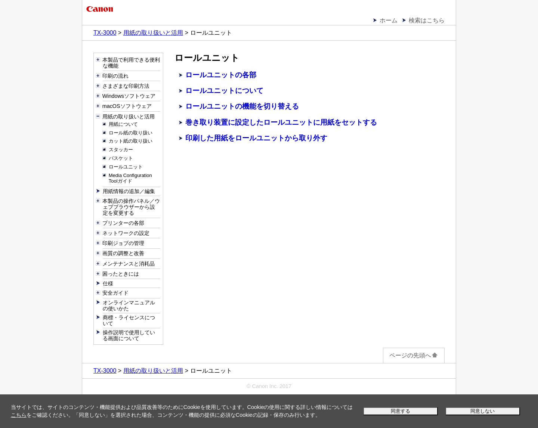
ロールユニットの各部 (220, 75)
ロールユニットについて (224, 90)
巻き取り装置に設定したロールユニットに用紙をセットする (281, 122)
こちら (19, 415)
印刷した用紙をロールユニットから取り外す (256, 138)
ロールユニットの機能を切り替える (242, 106)
